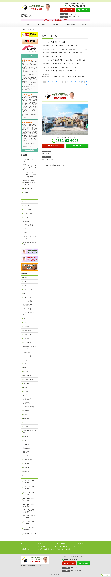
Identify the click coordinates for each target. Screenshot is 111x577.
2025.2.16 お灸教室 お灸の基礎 (29, 511)
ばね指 (25, 387)
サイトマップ (27, 229)
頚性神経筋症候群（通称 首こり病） (29, 431)
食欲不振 (25, 281)
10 (79, 82)
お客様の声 (83, 24)
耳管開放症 (26, 326)
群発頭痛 (25, 426)
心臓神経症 (26, 463)
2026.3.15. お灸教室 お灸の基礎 (29, 481)
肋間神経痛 (26, 383)
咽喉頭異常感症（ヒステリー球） (29, 347)
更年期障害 (26, 452)
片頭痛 (25, 422)
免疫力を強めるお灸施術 (29, 243)
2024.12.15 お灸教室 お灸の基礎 (29, 517)
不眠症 (25, 440)
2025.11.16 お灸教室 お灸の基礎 (29, 505)
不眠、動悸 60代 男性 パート (60, 42)
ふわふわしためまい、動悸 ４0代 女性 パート (65, 63)
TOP (28, 24)
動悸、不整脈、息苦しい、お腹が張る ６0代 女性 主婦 (69, 60)
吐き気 (25, 277)
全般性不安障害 (27, 297)
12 (87, 82)
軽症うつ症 (26, 352)
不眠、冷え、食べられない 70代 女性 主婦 (64, 45)
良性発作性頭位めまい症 (29, 313)
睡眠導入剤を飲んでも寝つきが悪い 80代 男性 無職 (66, 52)
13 (87, 85)
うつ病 (25, 322)
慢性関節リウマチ (28, 379)
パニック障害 (27, 309)
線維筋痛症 (26, 410)
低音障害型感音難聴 (28, 407)
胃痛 (24, 285)
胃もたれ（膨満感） (28, 289)
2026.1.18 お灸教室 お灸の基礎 (29, 493)
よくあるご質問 (27, 213)
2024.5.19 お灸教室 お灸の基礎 (29, 528)
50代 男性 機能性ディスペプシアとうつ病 (64, 71)
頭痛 (24, 367)
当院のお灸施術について (29, 534)
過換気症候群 (27, 467)
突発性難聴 (26, 338)
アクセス (55, 24)
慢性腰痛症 (26, 448)
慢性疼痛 (25, 391)
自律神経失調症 (27, 301)
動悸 (24, 293)
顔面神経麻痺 (27, 375)
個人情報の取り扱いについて (29, 237)
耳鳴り (25, 360)
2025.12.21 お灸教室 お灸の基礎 (29, 499)
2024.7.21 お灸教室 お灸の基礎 (29, 522)
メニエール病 (27, 356)
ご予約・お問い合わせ (69, 24)
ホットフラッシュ (28, 456)
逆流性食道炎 (27, 334)
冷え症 (25, 395)
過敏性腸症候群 (27, 305)
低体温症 (25, 414)
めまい (25, 363)
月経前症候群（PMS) (29, 399)
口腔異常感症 (27, 330)
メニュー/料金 (42, 24)
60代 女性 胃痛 (57, 56)
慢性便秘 (25, 371)
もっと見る (26, 192)
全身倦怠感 (26, 471)
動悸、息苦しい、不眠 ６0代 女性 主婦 (65, 67)
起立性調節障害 (27, 342)
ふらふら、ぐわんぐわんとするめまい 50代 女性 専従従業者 (69, 49)
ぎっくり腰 (26, 444)
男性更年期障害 (27, 459)
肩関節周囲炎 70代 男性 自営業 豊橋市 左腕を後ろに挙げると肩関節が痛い (63, 76)
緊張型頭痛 (26, 418)
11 (83, 82)
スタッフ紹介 (27, 205)
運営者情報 (26, 232)
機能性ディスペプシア (29, 318)
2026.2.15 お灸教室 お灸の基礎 (29, 487)
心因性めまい (27, 436)
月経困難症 (26, 403)
